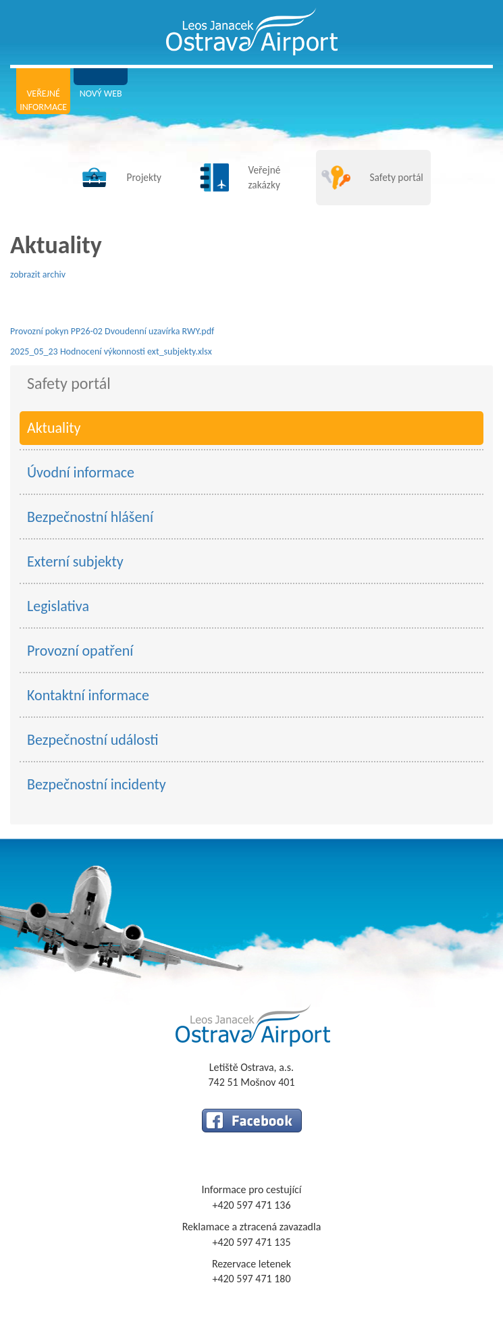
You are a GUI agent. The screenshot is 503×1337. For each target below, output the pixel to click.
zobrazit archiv (37, 274)
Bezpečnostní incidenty (96, 784)
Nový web (101, 93)
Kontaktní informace (88, 695)
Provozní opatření (80, 650)
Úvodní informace (80, 472)
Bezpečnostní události (93, 740)
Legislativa (58, 606)
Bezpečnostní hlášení (90, 517)
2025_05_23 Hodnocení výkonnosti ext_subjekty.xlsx (111, 351)
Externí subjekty (75, 561)
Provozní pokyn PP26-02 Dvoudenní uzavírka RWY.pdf (112, 331)
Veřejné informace (43, 100)
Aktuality (54, 428)
